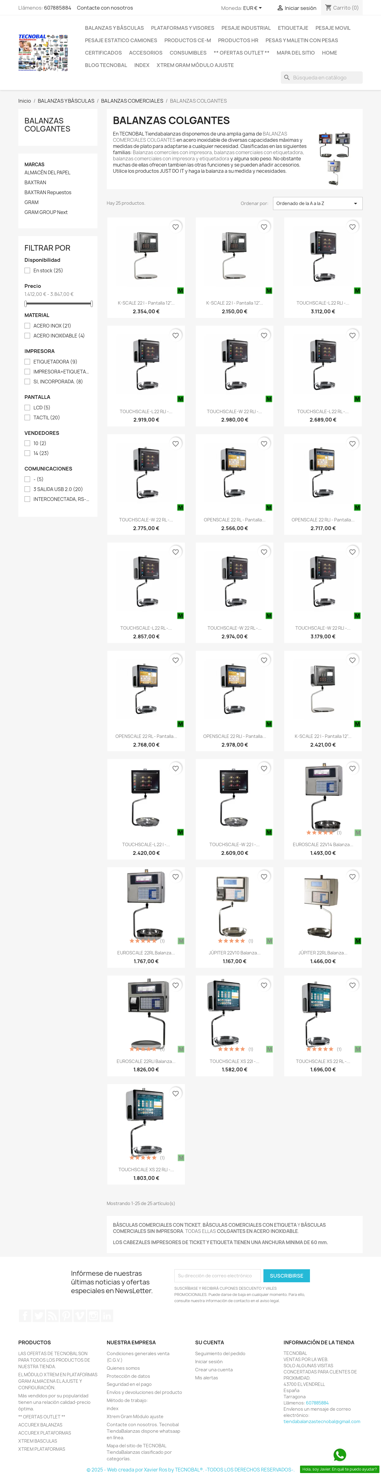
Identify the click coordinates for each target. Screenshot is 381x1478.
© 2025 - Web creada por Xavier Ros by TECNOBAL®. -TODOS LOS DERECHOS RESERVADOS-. (191, 1470)
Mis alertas (206, 1378)
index (142, 65)
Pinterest (66, 1316)
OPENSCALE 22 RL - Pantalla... (235, 520)
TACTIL (47, 418)
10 (40, 443)
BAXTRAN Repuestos (48, 193)
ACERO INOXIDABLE (59, 336)
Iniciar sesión (209, 1361)
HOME (329, 52)
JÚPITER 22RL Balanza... (322, 953)
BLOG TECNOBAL (106, 65)
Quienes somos (123, 1368)
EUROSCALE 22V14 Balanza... (323, 844)
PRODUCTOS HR (238, 40)
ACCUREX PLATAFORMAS (44, 1433)
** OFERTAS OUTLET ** (242, 52)
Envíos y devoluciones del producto (144, 1392)
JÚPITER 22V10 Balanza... (235, 953)
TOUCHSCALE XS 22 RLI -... (146, 1169)
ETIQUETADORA (56, 362)
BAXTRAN (35, 183)
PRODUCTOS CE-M (187, 40)
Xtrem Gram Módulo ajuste (195, 65)
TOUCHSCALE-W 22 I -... (234, 844)
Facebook (25, 1316)
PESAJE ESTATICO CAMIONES (121, 40)
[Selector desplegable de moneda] (253, 8)
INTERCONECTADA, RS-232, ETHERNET (62, 499)
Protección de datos (128, 1376)
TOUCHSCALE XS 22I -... (234, 1061)
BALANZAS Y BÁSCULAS (114, 28)
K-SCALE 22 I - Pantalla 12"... (146, 303)
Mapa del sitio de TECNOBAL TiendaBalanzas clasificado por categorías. (139, 1452)
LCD (42, 408)
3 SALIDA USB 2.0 (58, 489)
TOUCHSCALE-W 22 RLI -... (234, 411)
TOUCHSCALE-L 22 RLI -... (323, 303)
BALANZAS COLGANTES (47, 124)
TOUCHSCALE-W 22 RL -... (146, 520)
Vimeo (80, 1316)
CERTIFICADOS (103, 52)
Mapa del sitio (296, 52)
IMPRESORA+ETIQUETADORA (62, 372)
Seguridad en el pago (129, 1384)
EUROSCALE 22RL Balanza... (146, 953)
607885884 (57, 7)
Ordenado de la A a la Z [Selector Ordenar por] (317, 203)
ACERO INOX (52, 326)
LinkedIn (107, 1316)
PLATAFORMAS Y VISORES (182, 28)
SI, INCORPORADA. (58, 382)
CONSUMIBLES (188, 52)
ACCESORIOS (146, 52)
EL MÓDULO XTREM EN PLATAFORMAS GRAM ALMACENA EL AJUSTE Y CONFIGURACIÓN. (57, 1381)
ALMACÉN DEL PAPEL (47, 173)
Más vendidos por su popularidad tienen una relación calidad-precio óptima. (54, 1402)
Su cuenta (209, 1342)
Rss (52, 1316)
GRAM (31, 202)
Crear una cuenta (214, 1370)
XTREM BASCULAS (37, 1441)
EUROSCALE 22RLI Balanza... (146, 1061)
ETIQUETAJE (293, 28)
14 (41, 453)
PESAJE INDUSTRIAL (246, 28)
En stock (48, 271)
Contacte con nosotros (102, 7)
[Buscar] (322, 77)
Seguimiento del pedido (220, 1353)
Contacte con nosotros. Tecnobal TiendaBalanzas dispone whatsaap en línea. (143, 1431)
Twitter (39, 1316)
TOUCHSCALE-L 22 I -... (146, 844)
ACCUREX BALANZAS (40, 1425)
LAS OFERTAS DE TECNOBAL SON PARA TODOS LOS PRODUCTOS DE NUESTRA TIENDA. (54, 1360)
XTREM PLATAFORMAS (41, 1449)
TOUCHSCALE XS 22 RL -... (323, 1061)
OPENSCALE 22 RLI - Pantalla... (323, 520)
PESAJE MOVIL (333, 28)
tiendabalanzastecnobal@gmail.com (322, 1421)
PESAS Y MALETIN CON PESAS (302, 40)
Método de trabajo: (127, 1400)
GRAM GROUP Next (46, 212)
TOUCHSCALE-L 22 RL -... (323, 411)
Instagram (93, 1316)
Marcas (34, 164)
